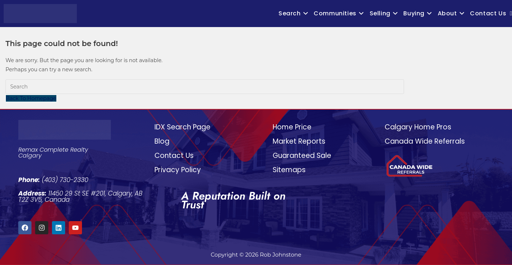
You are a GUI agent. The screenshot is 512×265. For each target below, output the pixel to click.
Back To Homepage (31, 98)
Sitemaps (289, 170)
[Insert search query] (204, 86)
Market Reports (299, 141)
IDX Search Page (182, 127)
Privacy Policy (177, 170)
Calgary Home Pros (418, 127)
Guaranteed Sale (302, 155)
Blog (161, 141)
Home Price (292, 127)
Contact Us (174, 155)
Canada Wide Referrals (425, 141)
